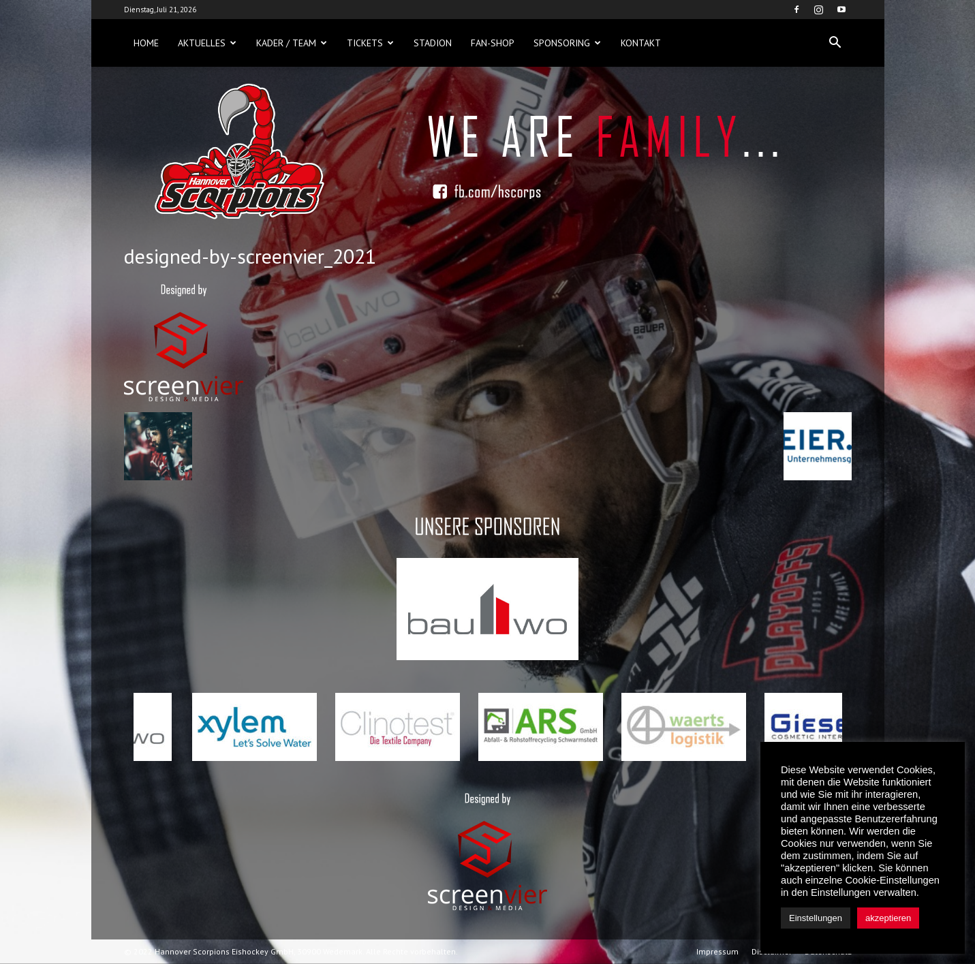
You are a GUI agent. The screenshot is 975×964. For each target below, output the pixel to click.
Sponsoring (567, 43)
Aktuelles (207, 43)
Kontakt (641, 43)
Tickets (370, 43)
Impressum (717, 951)
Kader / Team (291, 43)
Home (146, 43)
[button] (835, 43)
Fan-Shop (492, 43)
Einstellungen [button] (815, 918)
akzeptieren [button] (888, 918)
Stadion (433, 43)
